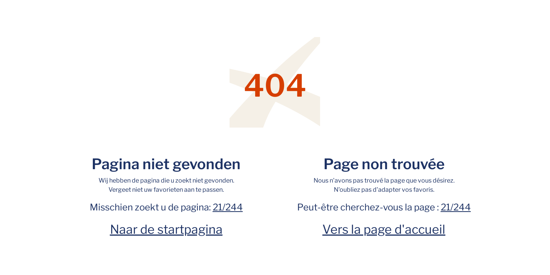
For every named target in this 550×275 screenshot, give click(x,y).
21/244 (228, 207)
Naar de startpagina (166, 229)
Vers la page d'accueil (383, 229)
